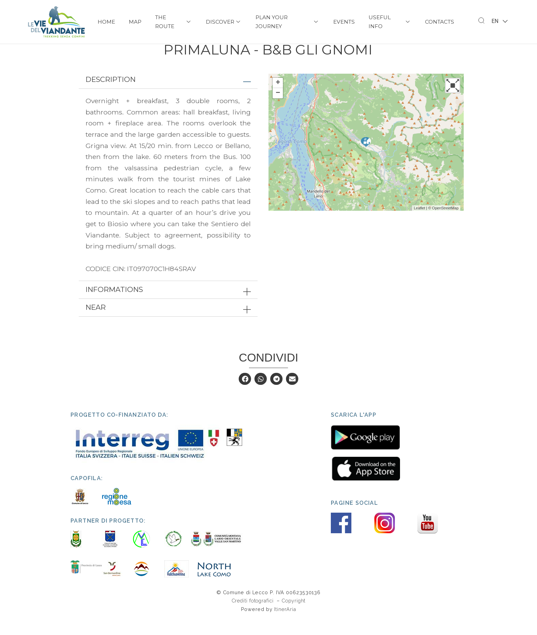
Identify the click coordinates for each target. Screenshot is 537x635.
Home (106, 22)
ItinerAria (285, 625)
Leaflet (419, 224)
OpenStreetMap (445, 224)
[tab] (168, 96)
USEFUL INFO (390, 21)
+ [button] (278, 99)
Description (111, 95)
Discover (224, 22)
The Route (173, 21)
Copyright (293, 617)
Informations (114, 306)
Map (135, 22)
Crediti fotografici (253, 617)
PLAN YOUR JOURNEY (287, 21)
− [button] (278, 109)
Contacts (439, 22)
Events (344, 22)
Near (96, 323)
